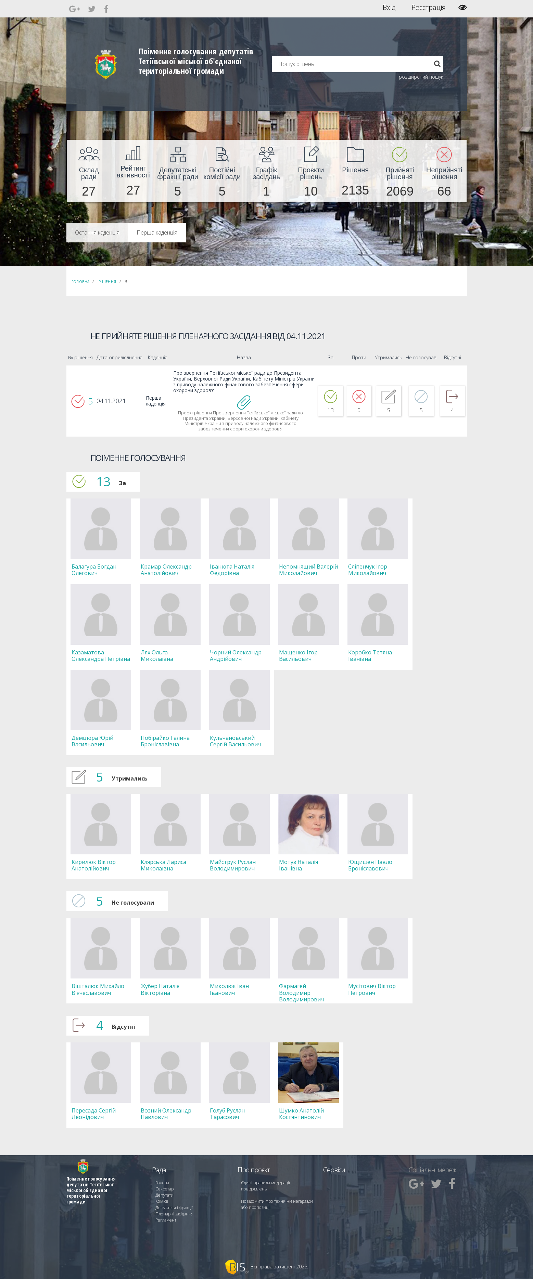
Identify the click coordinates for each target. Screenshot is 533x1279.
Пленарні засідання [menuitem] (174, 1213)
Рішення (107, 281)
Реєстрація (428, 7)
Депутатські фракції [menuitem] (173, 1207)
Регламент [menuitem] (165, 1219)
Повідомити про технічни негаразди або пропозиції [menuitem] (276, 1204)
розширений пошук (421, 77)
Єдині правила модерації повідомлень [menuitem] (265, 1185)
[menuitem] (89, 171)
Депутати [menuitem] (164, 1194)
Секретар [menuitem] (164, 1188)
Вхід (389, 7)
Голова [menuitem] (161, 1182)
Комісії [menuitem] (161, 1200)
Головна (81, 281)
